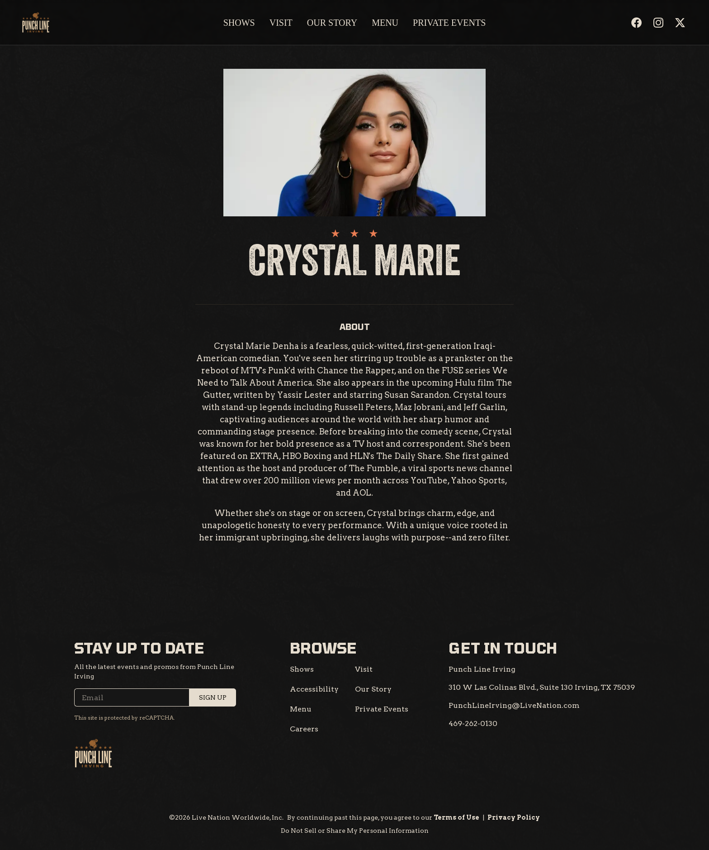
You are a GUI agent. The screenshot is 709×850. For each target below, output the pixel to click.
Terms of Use (456, 817)
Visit (281, 22)
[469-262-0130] (473, 723)
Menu (385, 22)
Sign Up (213, 697)
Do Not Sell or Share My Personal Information (355, 830)
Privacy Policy (513, 817)
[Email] (155, 697)
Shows (239, 22)
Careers (304, 729)
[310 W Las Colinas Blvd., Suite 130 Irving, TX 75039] (542, 687)
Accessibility (314, 689)
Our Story (332, 22)
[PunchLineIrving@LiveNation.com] (514, 705)
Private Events (449, 22)
